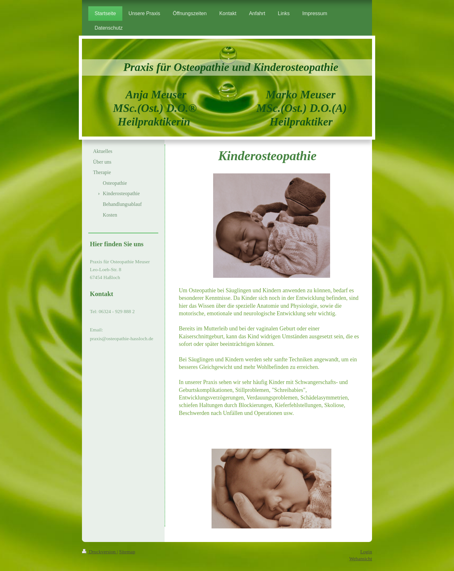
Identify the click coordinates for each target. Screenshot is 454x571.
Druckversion (99, 551)
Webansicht (360, 558)
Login (366, 551)
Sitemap (127, 551)
